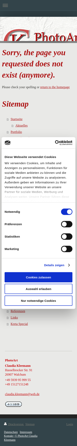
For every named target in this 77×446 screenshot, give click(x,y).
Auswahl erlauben (38, 289)
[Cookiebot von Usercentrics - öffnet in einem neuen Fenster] (55, 142)
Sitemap (30, 424)
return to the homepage (55, 87)
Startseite (17, 119)
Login (69, 424)
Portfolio (16, 132)
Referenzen (18, 311)
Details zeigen (54, 265)
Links (14, 317)
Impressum (26, 432)
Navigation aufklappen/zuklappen (38, 5)
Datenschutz (11, 432)
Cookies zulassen (38, 277)
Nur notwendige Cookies (38, 300)
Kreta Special (19, 324)
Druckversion (14, 424)
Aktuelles (21, 125)
